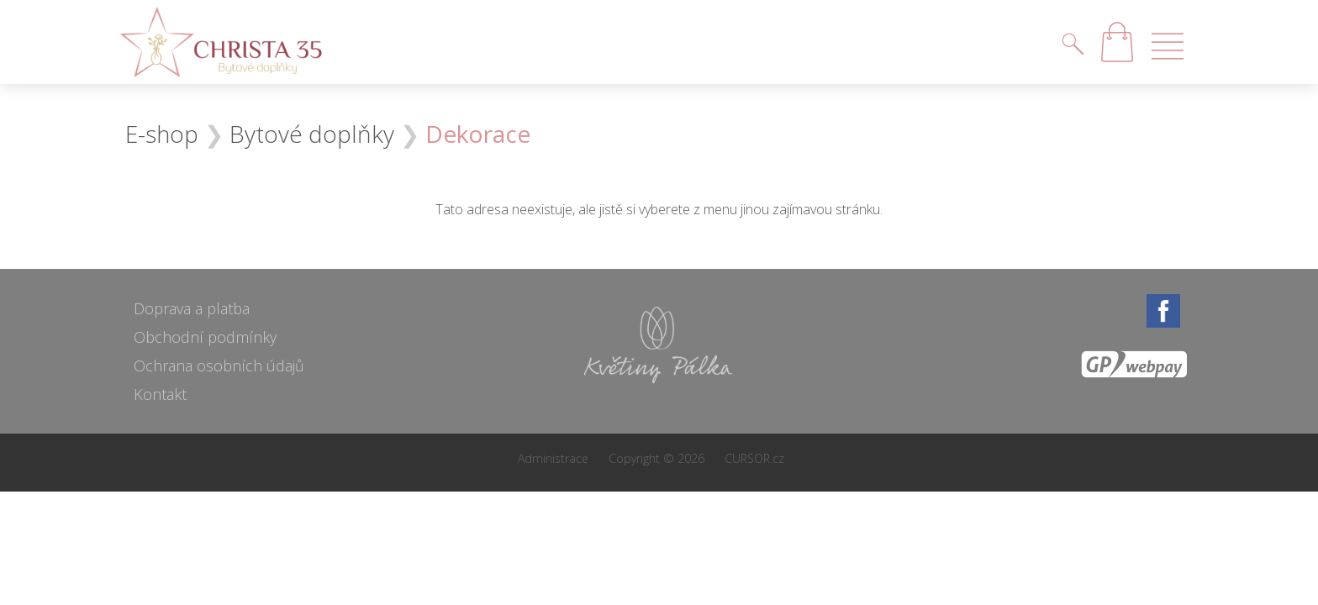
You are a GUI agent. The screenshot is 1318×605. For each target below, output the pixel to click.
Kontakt (160, 394)
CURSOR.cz (754, 458)
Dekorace (477, 134)
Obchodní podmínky (205, 337)
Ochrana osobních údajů (219, 365)
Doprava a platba (192, 308)
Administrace (553, 458)
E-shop (161, 134)
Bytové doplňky (311, 134)
